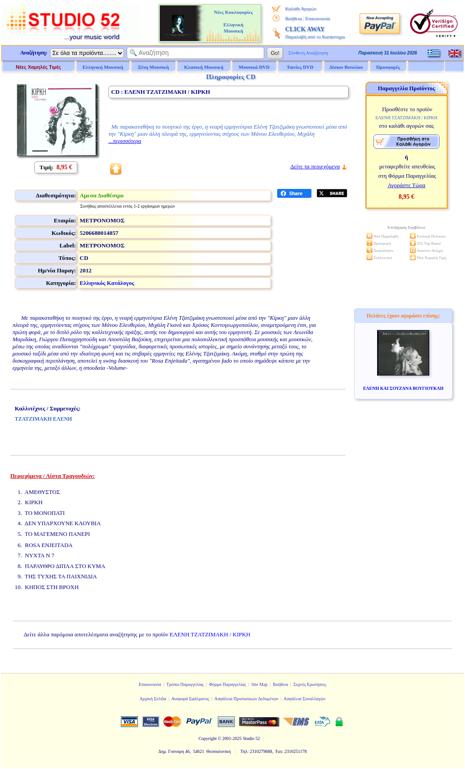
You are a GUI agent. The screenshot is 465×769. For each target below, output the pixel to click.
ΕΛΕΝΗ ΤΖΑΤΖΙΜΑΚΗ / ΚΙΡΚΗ (210, 634)
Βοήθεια (293, 18)
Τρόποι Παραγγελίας (185, 684)
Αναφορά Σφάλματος (190, 698)
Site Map (259, 684)
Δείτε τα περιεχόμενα (315, 166)
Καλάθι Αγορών (300, 8)
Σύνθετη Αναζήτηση (308, 52)
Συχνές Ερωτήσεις (309, 684)
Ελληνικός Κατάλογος (107, 283)
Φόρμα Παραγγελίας (227, 684)
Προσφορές (388, 67)
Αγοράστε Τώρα (406, 185)
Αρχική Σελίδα (153, 698)
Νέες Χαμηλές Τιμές (38, 67)
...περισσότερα (124, 141)
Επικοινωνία (317, 18)
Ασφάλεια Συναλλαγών (304, 698)
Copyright (208, 738)
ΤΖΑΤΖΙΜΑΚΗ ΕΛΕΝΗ (43, 419)
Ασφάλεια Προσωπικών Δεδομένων (246, 698)
